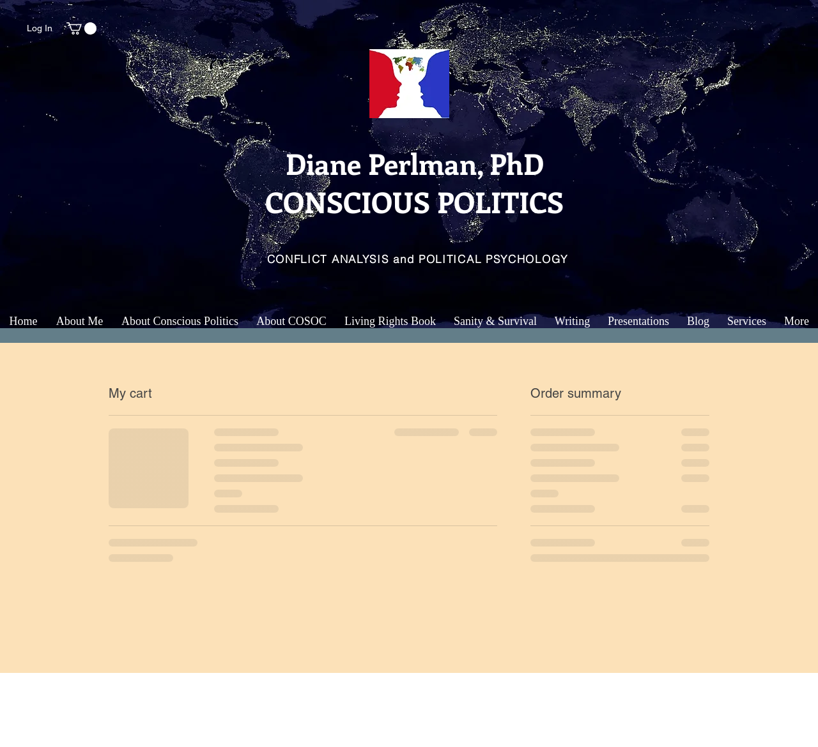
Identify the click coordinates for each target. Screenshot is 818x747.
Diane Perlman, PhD (415, 163)
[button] (81, 28)
